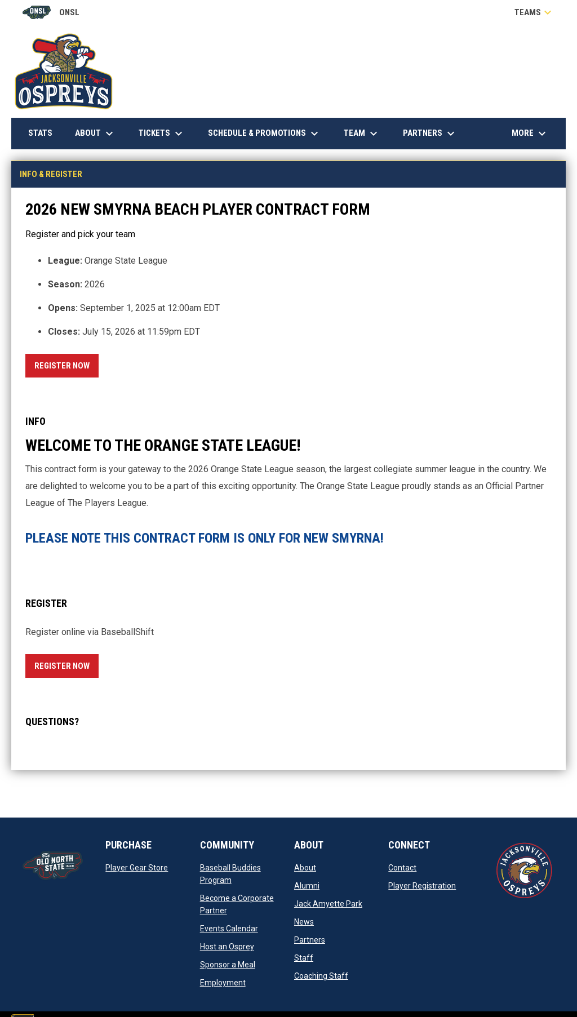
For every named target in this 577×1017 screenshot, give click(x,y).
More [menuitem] (530, 133)
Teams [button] (534, 12)
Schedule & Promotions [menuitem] (264, 133)
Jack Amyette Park (328, 903)
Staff (303, 957)
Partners (309, 939)
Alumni (306, 885)
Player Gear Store (136, 867)
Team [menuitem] (362, 133)
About (305, 867)
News (304, 921)
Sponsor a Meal (227, 964)
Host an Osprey (227, 946)
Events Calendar (229, 928)
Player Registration (422, 885)
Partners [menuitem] (430, 133)
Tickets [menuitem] (162, 133)
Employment (223, 982)
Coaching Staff (321, 975)
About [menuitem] (95, 133)
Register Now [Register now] (66, 364)
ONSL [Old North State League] (51, 12)
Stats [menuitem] (44, 132)
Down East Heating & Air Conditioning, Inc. (472, 104)
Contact (402, 867)
